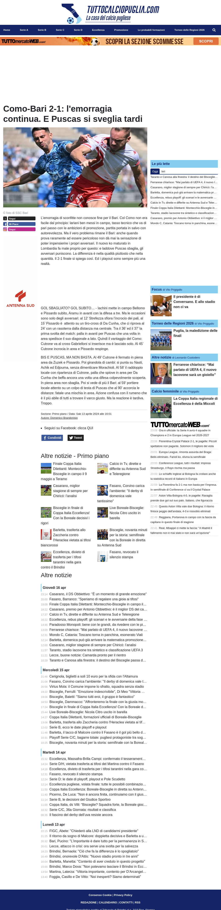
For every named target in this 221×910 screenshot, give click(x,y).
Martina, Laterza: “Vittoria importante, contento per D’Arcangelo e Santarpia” (107, 871)
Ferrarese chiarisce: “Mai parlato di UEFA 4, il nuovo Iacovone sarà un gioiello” (109, 630)
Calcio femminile (165, 391)
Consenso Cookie (100, 895)
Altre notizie (161, 357)
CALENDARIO (108, 902)
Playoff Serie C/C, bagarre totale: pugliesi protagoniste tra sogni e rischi (103, 737)
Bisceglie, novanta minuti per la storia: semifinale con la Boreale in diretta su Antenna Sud (117, 742)
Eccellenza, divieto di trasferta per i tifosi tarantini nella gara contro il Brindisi (107, 769)
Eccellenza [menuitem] (98, 30)
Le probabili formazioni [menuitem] (151, 30)
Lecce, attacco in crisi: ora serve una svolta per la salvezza (94, 846)
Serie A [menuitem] (24, 30)
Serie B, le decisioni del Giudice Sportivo (80, 799)
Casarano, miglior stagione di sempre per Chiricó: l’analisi (70, 491)
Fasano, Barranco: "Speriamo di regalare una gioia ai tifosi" (94, 599)
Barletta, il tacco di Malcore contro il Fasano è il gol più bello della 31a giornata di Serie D (117, 732)
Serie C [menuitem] (60, 30)
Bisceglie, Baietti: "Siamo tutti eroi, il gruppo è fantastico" (92, 697)
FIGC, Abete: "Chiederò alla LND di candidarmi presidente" (94, 831)
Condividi (52, 438)
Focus (157, 289)
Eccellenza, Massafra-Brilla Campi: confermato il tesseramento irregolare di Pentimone (115, 759)
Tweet (75, 438)
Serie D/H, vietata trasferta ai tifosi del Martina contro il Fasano (97, 764)
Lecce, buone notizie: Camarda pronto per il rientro (88, 655)
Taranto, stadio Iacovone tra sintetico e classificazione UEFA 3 (96, 650)
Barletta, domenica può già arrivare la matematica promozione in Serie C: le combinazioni (117, 640)
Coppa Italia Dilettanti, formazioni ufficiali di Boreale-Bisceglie (96, 717)
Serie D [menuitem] (78, 30)
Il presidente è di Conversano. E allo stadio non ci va (194, 302)
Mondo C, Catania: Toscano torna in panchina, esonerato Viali (96, 635)
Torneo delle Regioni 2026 (173, 323)
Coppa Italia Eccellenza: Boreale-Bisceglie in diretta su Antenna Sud (101, 789)
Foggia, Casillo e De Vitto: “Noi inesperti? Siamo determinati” (95, 877)
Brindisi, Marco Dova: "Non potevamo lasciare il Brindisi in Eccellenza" (103, 866)
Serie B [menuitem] (42, 30)
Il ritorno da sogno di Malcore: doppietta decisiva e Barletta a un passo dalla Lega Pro (114, 836)
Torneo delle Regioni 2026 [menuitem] (189, 30)
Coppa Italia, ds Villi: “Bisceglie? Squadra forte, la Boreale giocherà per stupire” (109, 804)
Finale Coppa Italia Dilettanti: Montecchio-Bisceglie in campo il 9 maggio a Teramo (111, 604)
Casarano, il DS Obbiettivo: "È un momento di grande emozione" (98, 594)
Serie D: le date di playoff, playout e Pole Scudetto (87, 779)
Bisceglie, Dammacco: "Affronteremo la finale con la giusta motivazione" (104, 702)
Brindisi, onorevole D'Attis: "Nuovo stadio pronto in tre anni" (94, 856)
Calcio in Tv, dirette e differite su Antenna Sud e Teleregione (128, 469)
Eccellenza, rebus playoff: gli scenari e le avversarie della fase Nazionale (104, 619)
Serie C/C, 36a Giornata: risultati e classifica (83, 810)
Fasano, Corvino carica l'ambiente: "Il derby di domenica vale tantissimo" (104, 681)
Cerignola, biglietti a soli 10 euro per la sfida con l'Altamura (94, 676)
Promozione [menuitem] (121, 30)
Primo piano (59, 413)
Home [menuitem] (6, 30)
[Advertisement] (184, 130)
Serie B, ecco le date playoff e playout (78, 727)
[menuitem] (214, 30)
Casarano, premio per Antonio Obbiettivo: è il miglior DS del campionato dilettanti (110, 609)
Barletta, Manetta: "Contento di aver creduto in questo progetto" (97, 861)
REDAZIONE (88, 902)
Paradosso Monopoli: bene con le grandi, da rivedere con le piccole (100, 624)
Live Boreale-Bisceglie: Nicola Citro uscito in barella (127, 513)
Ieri (163, 171)
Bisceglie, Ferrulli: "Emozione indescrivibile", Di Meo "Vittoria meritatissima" (106, 691)
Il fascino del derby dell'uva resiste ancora (81, 815)
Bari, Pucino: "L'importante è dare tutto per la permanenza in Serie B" (102, 841)
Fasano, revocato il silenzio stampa (76, 774)
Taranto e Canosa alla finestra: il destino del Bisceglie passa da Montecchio (106, 660)
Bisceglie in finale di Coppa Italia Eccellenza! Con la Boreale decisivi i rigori (106, 707)
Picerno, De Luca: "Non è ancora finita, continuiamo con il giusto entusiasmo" (108, 794)
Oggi (155, 171)
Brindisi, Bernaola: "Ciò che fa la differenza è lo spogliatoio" (94, 851)
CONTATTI (126, 902)
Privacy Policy (123, 895)
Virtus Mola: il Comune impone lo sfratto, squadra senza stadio (97, 686)
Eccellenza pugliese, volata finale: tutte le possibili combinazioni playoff (103, 784)
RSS (137, 902)
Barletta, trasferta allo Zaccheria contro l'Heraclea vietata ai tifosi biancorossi (107, 722)
